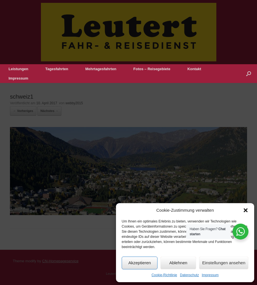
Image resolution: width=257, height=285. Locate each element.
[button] (245, 210)
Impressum (210, 275)
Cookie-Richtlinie (164, 275)
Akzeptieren (139, 262)
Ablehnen (178, 262)
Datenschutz (189, 275)
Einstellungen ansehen (223, 262)
